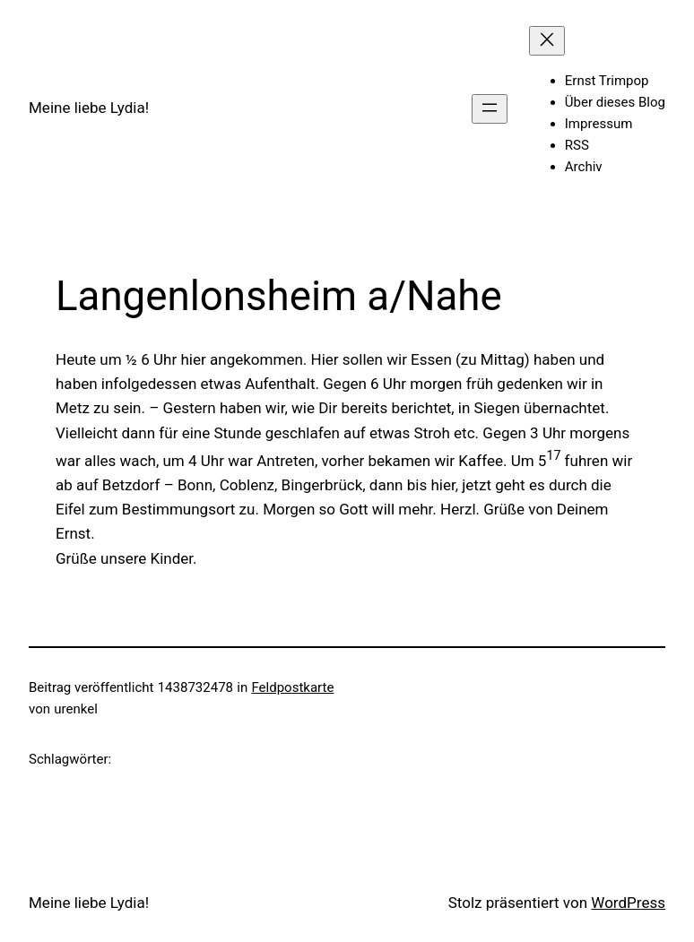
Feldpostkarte (292, 687)
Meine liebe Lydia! (89, 108)
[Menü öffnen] (489, 109)
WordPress (628, 903)
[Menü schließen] (547, 41)
